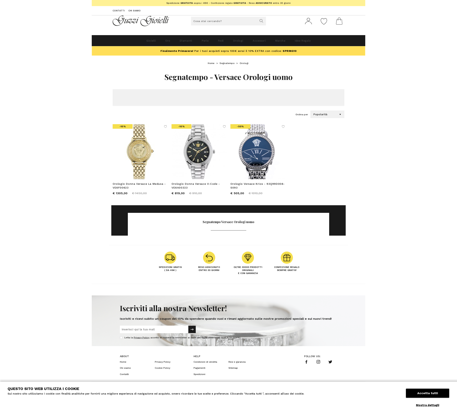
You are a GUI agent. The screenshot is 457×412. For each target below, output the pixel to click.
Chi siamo (134, 10)
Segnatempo (227, 64)
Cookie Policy (162, 370)
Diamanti (174, 42)
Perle (199, 42)
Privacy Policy (141, 340)
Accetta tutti (427, 396)
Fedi (219, 42)
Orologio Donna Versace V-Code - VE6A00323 (196, 187)
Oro (152, 42)
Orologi (241, 42)
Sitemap (233, 370)
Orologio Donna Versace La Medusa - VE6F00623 (139, 187)
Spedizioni (199, 377)
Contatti (119, 10)
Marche (294, 42)
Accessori (267, 42)
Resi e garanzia (237, 364)
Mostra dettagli (427, 405)
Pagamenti (199, 370)
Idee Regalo (322, 42)
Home (211, 64)
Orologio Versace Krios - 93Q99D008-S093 (257, 187)
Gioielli (130, 42)
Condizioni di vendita (205, 364)
